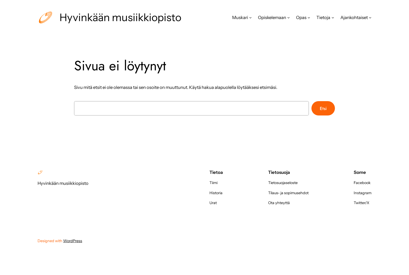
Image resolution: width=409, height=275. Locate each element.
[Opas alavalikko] (309, 17)
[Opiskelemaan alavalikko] (288, 17)
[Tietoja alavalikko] (333, 17)
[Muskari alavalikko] (250, 17)
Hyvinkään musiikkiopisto (120, 17)
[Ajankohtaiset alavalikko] (370, 17)
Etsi (323, 108)
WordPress (72, 241)
